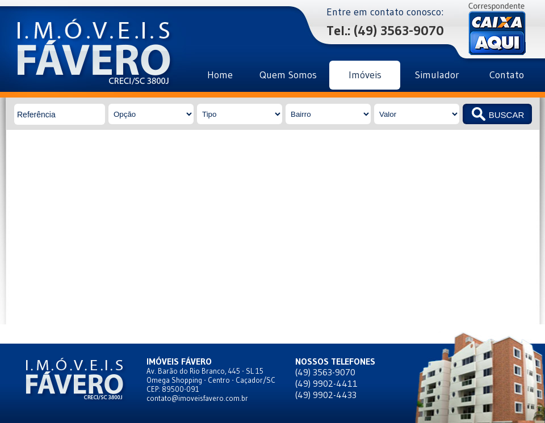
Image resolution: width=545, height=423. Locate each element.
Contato (506, 75)
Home (220, 75)
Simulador (437, 75)
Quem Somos (288, 75)
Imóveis (365, 75)
